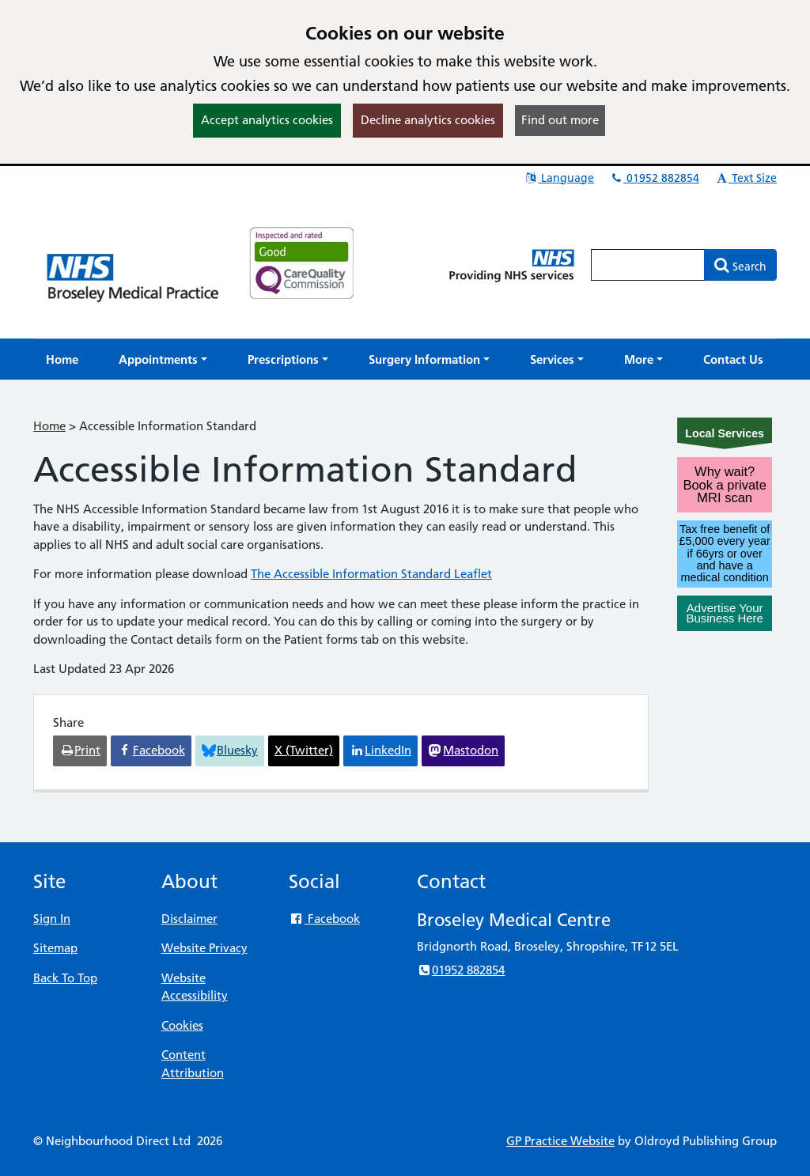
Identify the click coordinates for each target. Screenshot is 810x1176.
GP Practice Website (560, 1140)
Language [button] (559, 178)
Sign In (51, 918)
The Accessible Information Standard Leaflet (371, 573)
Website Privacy (204, 947)
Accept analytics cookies (267, 119)
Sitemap (55, 947)
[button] (163, 359)
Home (49, 425)
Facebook (324, 918)
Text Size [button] (745, 178)
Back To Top (65, 977)
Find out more (560, 119)
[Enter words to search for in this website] (648, 265)
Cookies (182, 1025)
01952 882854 (654, 178)
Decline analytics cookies (428, 119)
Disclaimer (189, 918)
